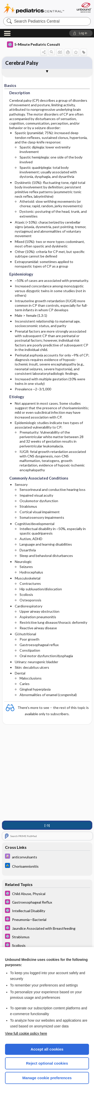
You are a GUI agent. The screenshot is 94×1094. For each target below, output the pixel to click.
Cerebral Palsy (21, 63)
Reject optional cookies (47, 1063)
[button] (80, 33)
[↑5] (47, 826)
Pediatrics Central (33, 8)
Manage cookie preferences (47, 1078)
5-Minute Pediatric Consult (33, 44)
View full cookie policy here (26, 1033)
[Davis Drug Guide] (47, 857)
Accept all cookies (47, 1049)
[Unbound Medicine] (84, 7)
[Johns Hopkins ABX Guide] (47, 866)
